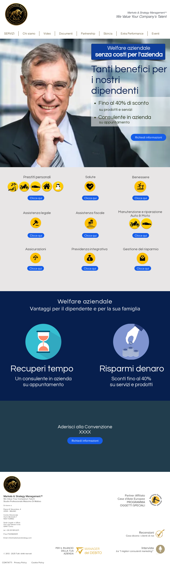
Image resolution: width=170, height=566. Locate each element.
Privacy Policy (20, 562)
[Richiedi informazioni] (148, 137)
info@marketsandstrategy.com (20, 538)
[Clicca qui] (36, 198)
